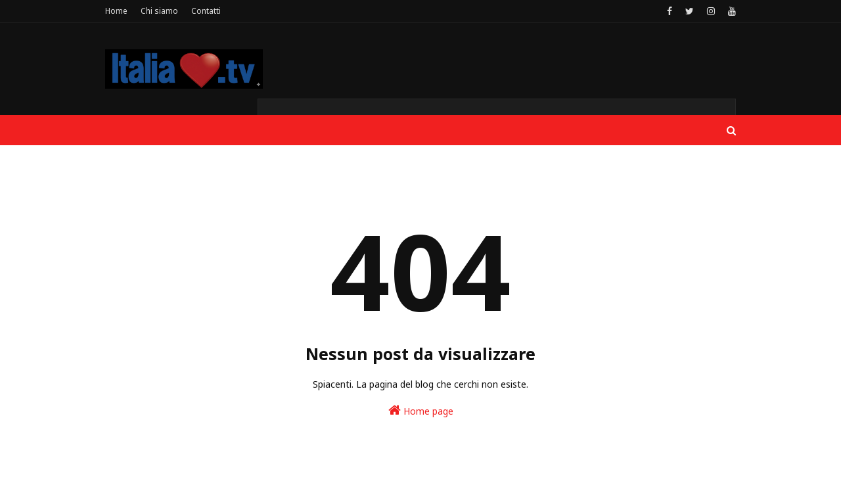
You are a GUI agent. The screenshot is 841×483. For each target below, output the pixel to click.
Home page (420, 410)
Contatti (206, 10)
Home (116, 10)
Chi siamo (159, 10)
